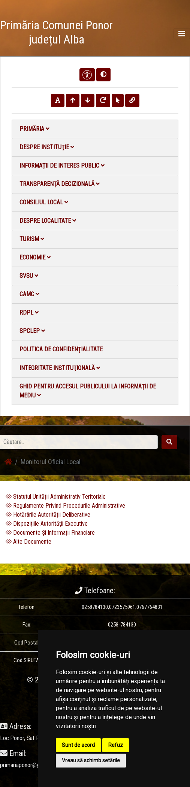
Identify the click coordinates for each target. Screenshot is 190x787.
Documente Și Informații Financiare (50, 532)
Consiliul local (43, 202)
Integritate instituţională (59, 368)
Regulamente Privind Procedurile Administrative (65, 505)
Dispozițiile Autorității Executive (47, 523)
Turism (31, 239)
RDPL (29, 312)
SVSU (28, 275)
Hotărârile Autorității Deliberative (48, 514)
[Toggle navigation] (182, 33)
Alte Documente (28, 541)
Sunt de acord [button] (78, 745)
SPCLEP (32, 330)
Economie (35, 257)
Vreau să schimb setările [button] (91, 760)
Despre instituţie (46, 147)
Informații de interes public (62, 165)
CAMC (29, 294)
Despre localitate (47, 220)
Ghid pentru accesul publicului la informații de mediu (87, 391)
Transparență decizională (59, 183)
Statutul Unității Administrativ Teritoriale (56, 496)
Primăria (34, 128)
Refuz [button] (115, 745)
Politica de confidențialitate (61, 349)
